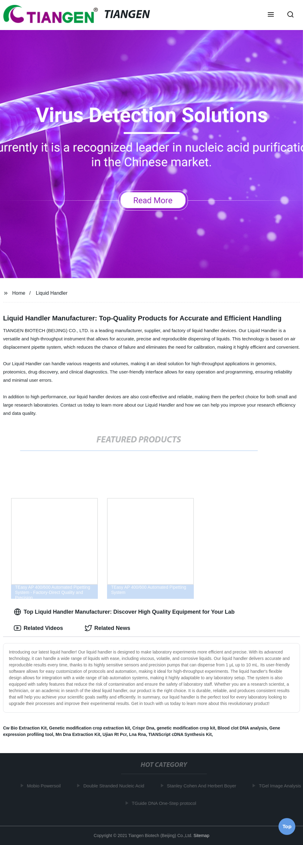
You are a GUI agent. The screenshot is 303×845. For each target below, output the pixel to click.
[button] (271, 15)
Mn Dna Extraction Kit (78, 734)
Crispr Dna (143, 728)
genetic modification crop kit (186, 728)
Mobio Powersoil (45, 785)
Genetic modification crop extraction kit (89, 728)
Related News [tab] (107, 628)
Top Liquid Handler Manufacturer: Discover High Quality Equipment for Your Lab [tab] (124, 612)
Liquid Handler (51, 293)
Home (18, 293)
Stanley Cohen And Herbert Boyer (202, 785)
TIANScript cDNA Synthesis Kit (180, 734)
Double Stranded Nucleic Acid (114, 785)
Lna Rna (137, 734)
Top (287, 826)
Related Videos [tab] (38, 628)
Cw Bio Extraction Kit (25, 728)
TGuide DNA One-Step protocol (165, 802)
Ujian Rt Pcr (114, 734)
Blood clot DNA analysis (242, 728)
